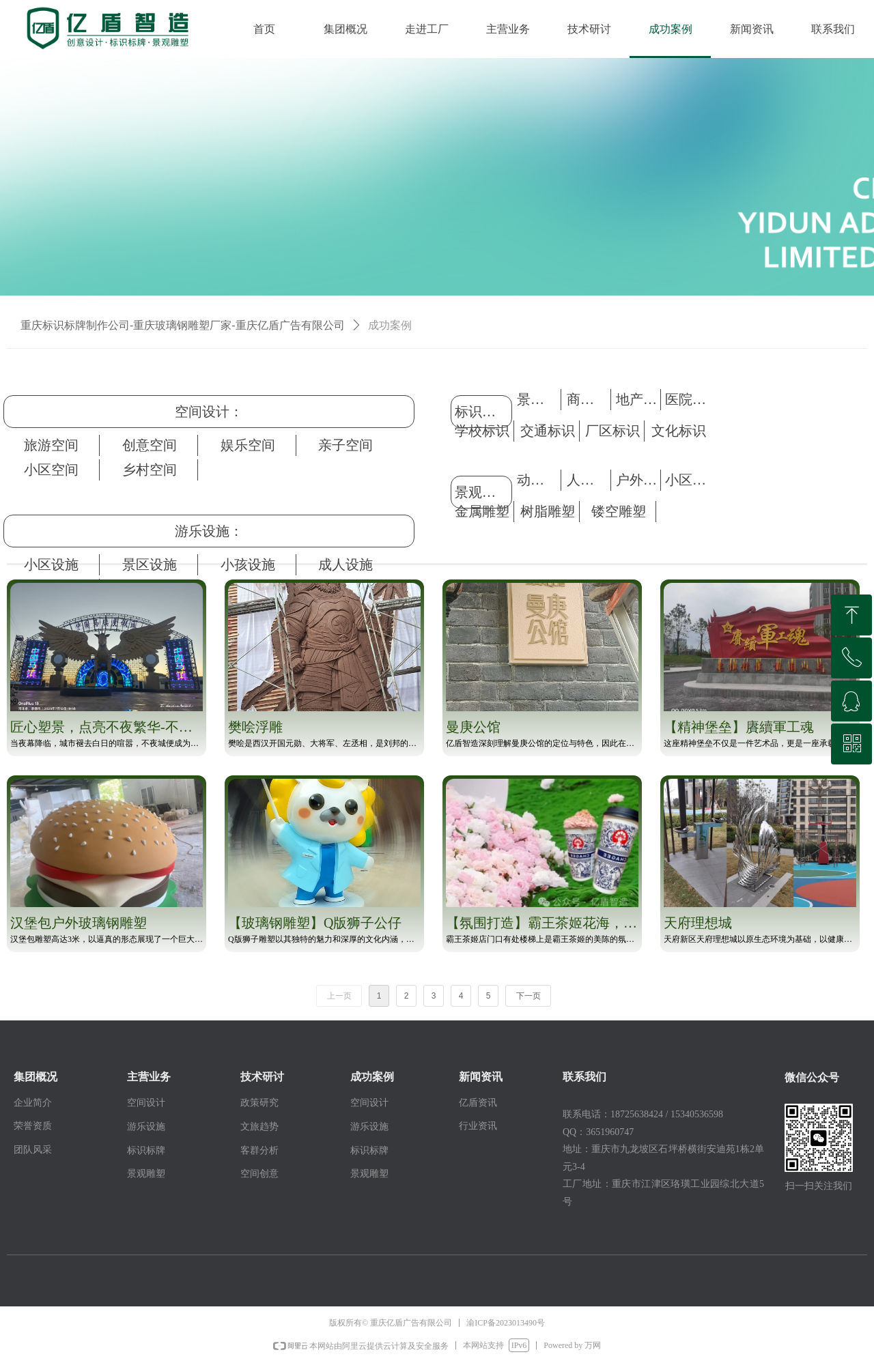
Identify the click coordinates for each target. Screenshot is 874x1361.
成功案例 (390, 325)
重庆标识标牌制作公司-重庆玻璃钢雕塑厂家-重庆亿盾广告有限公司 (182, 325)
